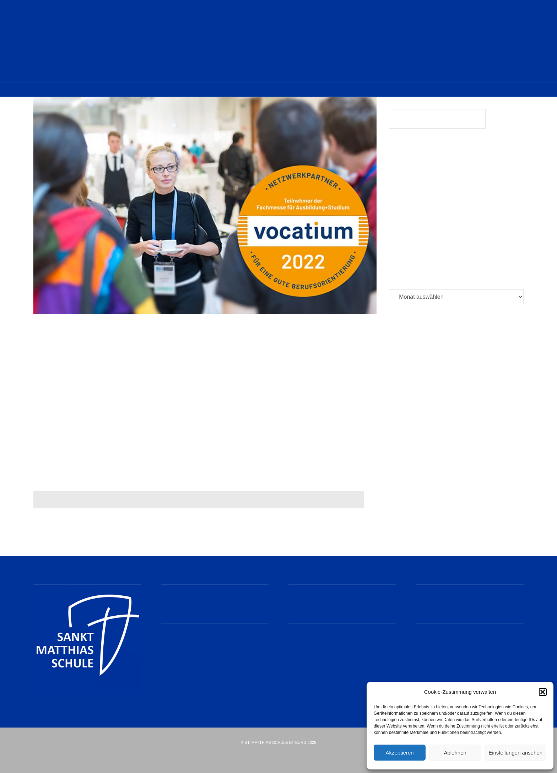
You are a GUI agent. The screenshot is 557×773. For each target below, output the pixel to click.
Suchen (506, 120)
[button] (542, 692)
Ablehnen (455, 753)
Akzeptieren (399, 753)
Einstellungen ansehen (515, 753)
